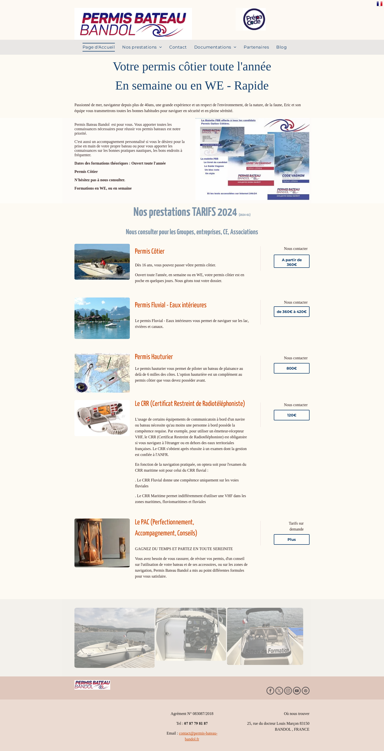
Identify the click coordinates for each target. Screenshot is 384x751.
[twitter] (279, 691)
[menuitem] (99, 47)
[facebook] (270, 691)
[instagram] (288, 691)
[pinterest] (306, 691)
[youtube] (297, 691)
